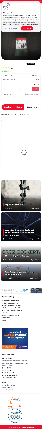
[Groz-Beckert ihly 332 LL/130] (21, 40)
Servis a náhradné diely (11, 315)
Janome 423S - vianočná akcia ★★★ (16, 153)
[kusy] (22, 89)
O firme (5, 313)
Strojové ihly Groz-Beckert (17, 256)
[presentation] (2, 149)
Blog (4, 320)
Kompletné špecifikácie (13, 107)
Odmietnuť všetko (11, 28)
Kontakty (6, 318)
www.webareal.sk (27, 427)
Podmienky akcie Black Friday (13, 308)
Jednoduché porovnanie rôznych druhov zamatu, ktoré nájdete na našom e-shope (19, 232)
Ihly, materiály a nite (14, 204)
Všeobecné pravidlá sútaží (12, 305)
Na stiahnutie (32, 107)
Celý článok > (34, 208)
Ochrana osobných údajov (12, 310)
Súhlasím (27, 28)
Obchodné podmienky (11, 301)
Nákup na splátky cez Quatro (13, 303)
